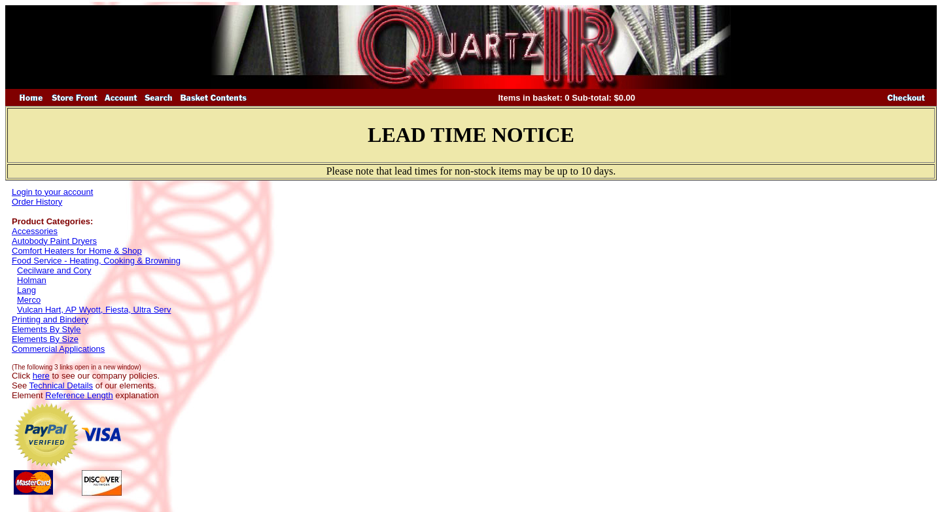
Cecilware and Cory (54, 270)
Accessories (35, 231)
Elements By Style (46, 329)
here (41, 376)
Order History (37, 202)
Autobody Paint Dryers (54, 241)
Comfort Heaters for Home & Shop (77, 251)
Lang (26, 290)
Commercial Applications (58, 349)
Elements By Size (45, 339)
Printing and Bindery (50, 319)
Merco (29, 300)
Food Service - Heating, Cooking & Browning (96, 260)
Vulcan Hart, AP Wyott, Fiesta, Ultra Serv (94, 310)
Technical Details (61, 385)
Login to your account (52, 192)
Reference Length (79, 395)
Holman (31, 280)
